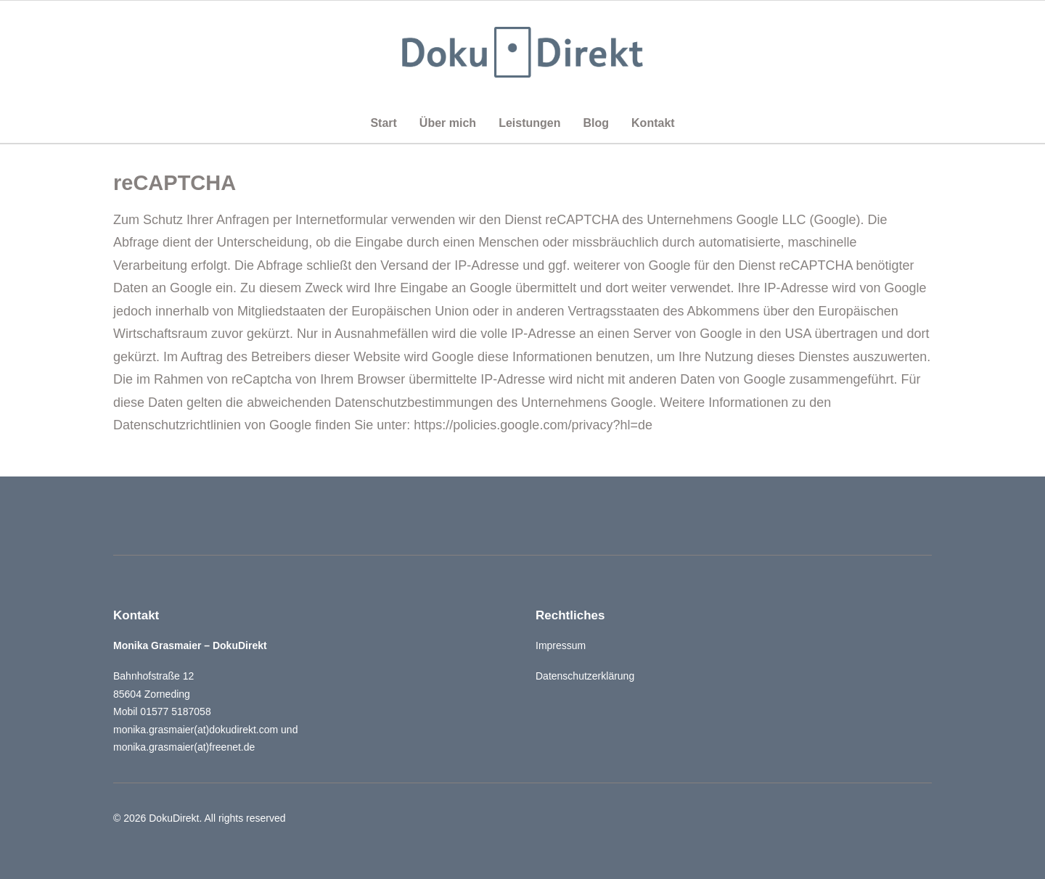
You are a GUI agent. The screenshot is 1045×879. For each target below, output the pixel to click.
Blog (596, 123)
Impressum (561, 645)
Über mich (447, 123)
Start (383, 123)
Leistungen (529, 123)
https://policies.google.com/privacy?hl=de (533, 425)
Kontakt (653, 123)
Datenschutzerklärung (585, 676)
